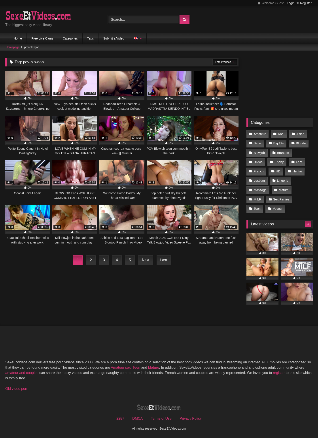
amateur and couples (21, 373)
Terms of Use (161, 418)
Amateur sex (121, 367)
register (279, 373)
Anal (281, 134)
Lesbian (259, 180)
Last (163, 260)
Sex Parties (281, 199)
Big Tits (278, 143)
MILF (257, 199)
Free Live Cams (42, 38)
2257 (120, 418)
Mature (284, 190)
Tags (90, 38)
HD (278, 171)
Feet (299, 162)
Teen (257, 208)
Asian (300, 134)
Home (18, 38)
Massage (260, 190)
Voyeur (278, 208)
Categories (70, 38)
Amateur (260, 134)
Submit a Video (113, 38)
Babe (257, 143)
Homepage (13, 47)
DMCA (137, 418)
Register (306, 3)
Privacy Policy (191, 418)
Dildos (258, 162)
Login (290, 3)
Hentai (297, 171)
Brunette (283, 153)
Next (145, 260)
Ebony (279, 162)
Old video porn (16, 389)
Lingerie (282, 180)
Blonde (301, 143)
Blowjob (259, 153)
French (259, 171)
